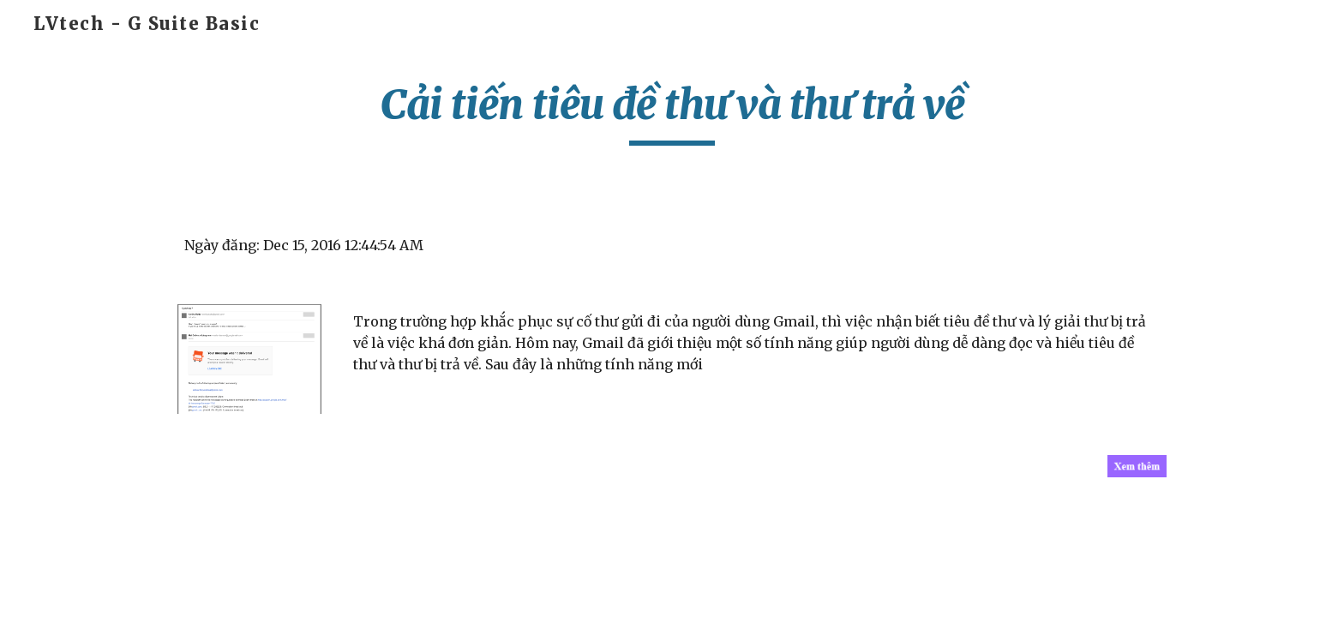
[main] (672, 112)
